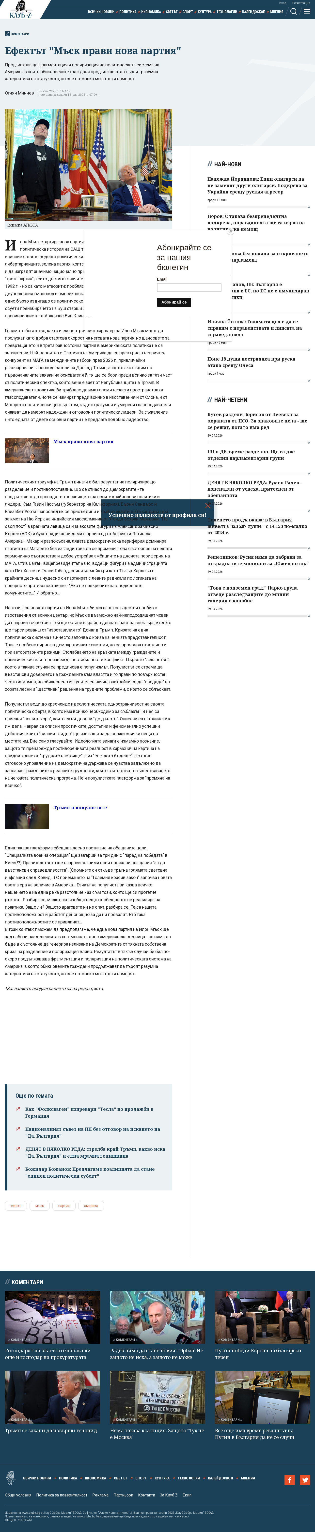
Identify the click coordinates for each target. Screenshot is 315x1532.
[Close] (230, 231)
